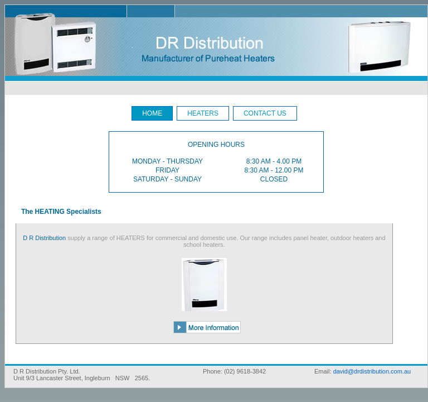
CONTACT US (265, 113)
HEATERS (202, 113)
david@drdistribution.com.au (372, 371)
